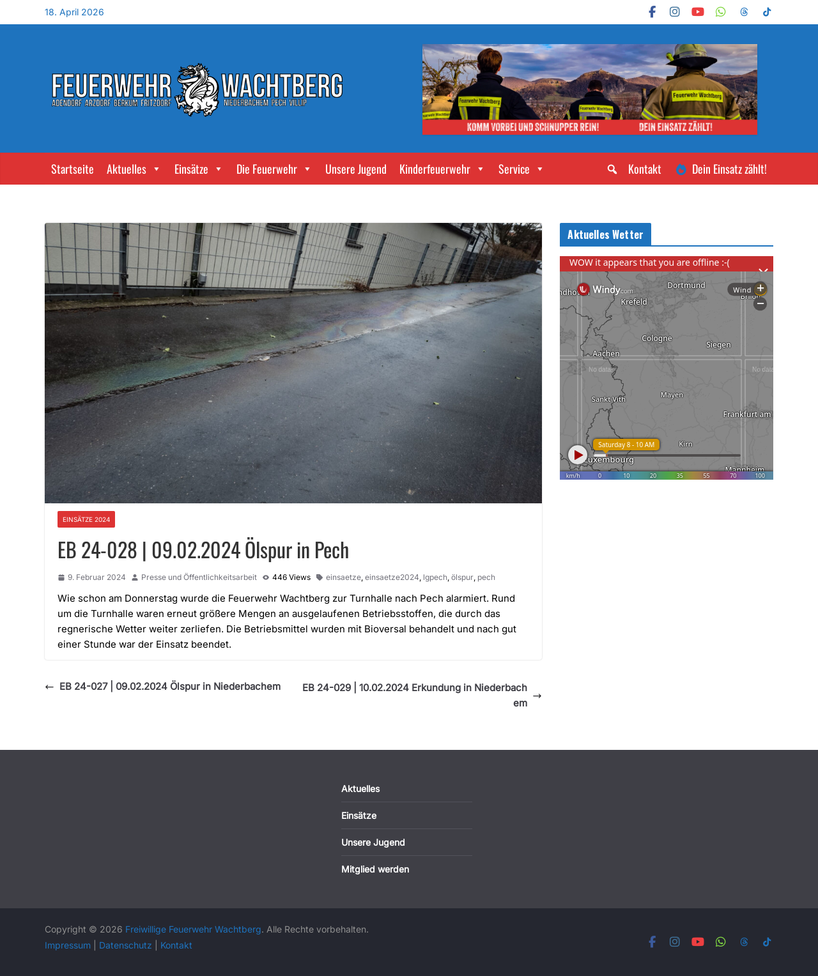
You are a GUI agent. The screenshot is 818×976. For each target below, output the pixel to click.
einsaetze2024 (392, 577)
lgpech (435, 577)
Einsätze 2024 (86, 519)
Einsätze (199, 169)
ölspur (462, 577)
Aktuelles (134, 169)
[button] (612, 169)
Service (521, 169)
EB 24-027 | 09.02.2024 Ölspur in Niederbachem (163, 686)
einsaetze (343, 577)
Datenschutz (127, 945)
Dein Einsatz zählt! (729, 168)
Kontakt (644, 168)
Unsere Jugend (356, 168)
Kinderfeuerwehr (442, 169)
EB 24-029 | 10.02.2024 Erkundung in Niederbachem (422, 695)
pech (486, 577)
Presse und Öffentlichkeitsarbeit (199, 577)
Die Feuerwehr (274, 169)
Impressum (69, 945)
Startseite (72, 168)
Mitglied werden (375, 869)
